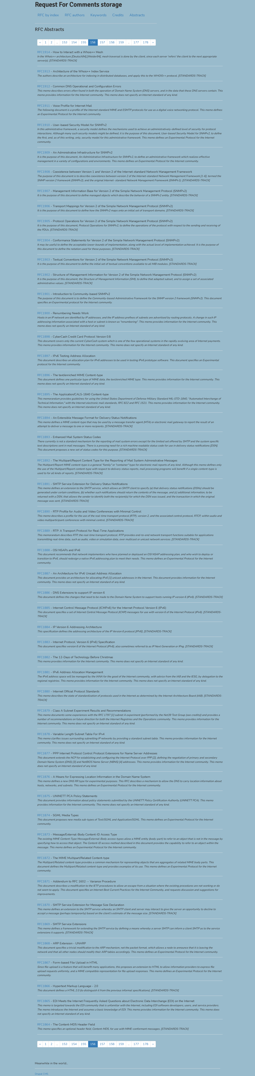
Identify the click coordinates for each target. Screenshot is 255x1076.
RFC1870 (43, 905)
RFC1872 (43, 858)
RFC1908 (43, 172)
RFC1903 (43, 260)
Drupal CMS (41, 1074)
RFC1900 (43, 313)
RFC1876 (43, 777)
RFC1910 (43, 125)
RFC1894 (43, 418)
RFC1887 (43, 573)
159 (121, 42)
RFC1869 (43, 924)
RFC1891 (43, 484)
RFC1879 (43, 711)
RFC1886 (43, 593)
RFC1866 (43, 986)
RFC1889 (43, 531)
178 (145, 42)
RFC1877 (43, 753)
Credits (118, 15)
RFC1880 (43, 691)
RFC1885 (43, 608)
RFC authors (75, 15)
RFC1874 (43, 815)
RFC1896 (43, 375)
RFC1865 (43, 1001)
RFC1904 (43, 240)
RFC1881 (43, 672)
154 (74, 42)
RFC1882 (43, 657)
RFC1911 (43, 106)
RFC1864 (43, 1024)
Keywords (98, 15)
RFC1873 (43, 834)
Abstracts (137, 15)
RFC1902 (43, 275)
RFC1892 (43, 460)
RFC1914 (43, 52)
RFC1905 (43, 221)
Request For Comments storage (78, 4)
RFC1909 (43, 152)
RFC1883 (43, 642)
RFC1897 (43, 356)
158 (111, 42)
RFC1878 (43, 734)
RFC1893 (43, 437)
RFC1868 (43, 943)
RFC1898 (43, 337)
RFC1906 (43, 206)
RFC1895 (43, 394)
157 (102, 42)
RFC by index (48, 15)
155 (83, 42)
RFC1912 (43, 86)
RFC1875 (43, 796)
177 (136, 42)
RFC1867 (43, 963)
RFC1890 (43, 511)
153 (64, 42)
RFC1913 (43, 71)
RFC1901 (43, 294)
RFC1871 (43, 881)
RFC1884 (43, 627)
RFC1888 (43, 550)
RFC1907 (43, 191)
